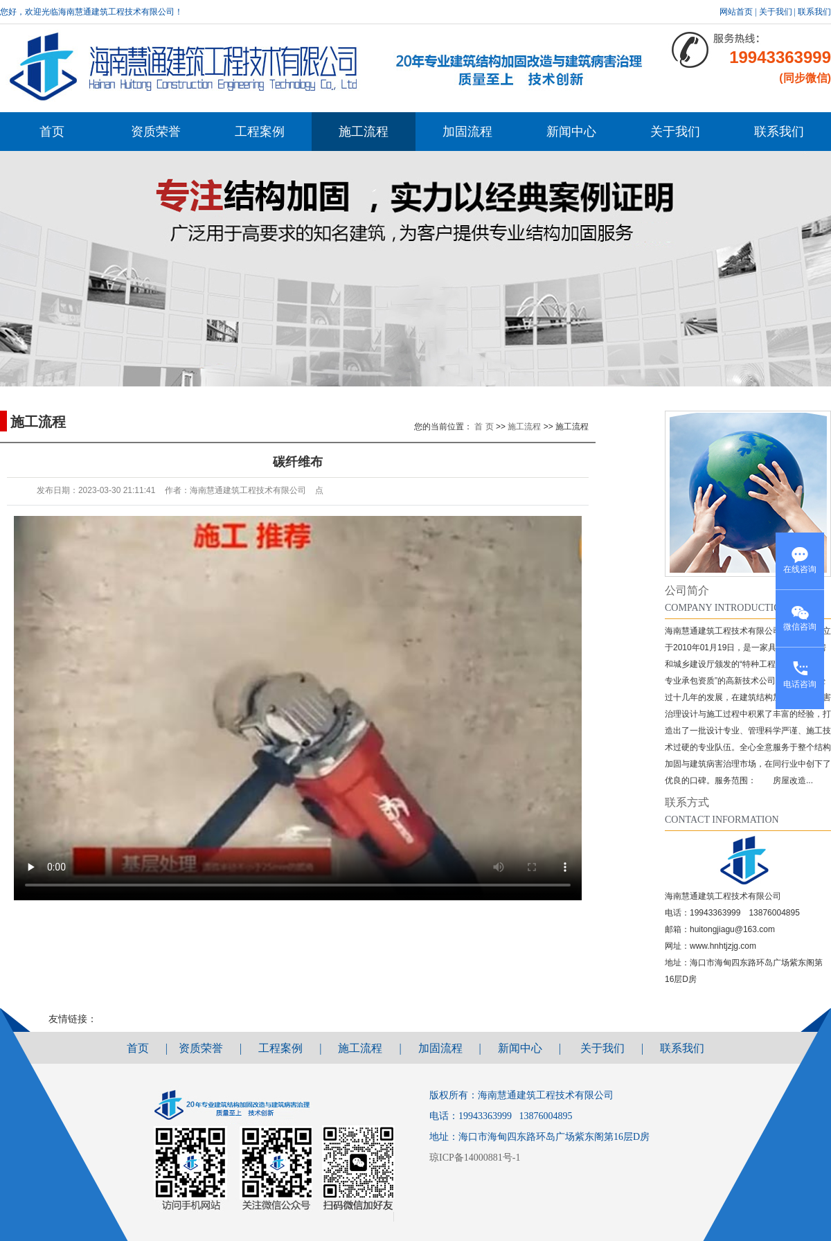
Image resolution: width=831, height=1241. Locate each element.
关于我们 (775, 12)
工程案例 (260, 132)
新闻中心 (571, 132)
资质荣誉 (156, 132)
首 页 (483, 426)
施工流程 (363, 132)
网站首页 (736, 12)
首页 (51, 132)
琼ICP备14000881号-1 (477, 1157)
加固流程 (467, 132)
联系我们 (814, 12)
